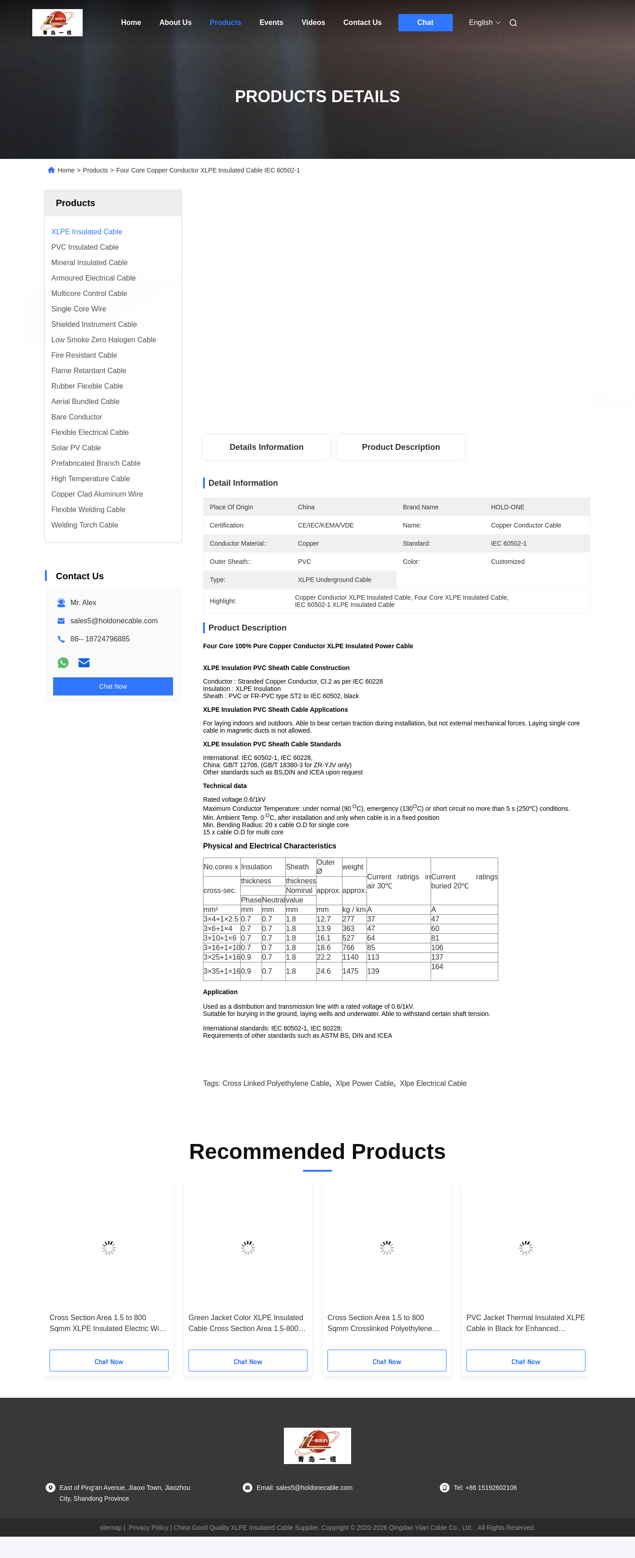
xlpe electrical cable (433, 1083)
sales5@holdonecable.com (114, 621)
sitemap (110, 1527)
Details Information (266, 447)
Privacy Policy (149, 1527)
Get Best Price (453, 401)
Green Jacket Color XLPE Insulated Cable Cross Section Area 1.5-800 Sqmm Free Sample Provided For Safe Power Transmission (246, 1324)
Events (271, 22)
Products (225, 22)
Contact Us (362, 22)
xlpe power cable (365, 1083)
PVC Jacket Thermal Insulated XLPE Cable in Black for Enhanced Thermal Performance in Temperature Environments (525, 1324)
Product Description (401, 447)
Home (131, 22)
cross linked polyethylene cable (276, 1083)
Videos (313, 22)
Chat (425, 22)
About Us (175, 22)
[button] (63, 1269)
